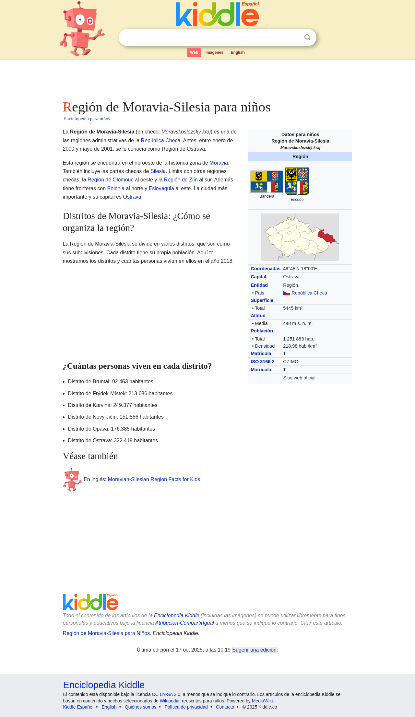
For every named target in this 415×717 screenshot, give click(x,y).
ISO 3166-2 (263, 361)
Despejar (294, 37)
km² (298, 308)
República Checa (309, 292)
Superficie (262, 300)
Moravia (218, 163)
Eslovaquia (161, 188)
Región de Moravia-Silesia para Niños (106, 633)
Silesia (158, 171)
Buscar (307, 37)
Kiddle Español (78, 707)
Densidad (265, 346)
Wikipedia (170, 700)
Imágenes (214, 52)
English (238, 52)
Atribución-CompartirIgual (184, 623)
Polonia (115, 188)
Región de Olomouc (110, 179)
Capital (258, 276)
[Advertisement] (207, 78)
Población (262, 330)
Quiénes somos (140, 707)
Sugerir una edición (254, 650)
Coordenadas (265, 268)
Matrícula (261, 353)
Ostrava (291, 276)
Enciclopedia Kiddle (176, 615)
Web (194, 52)
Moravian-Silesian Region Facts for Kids (154, 479)
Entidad (259, 285)
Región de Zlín (181, 179)
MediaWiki (262, 700)
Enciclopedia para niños (87, 118)
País (259, 292)
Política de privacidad (186, 707)
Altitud (258, 315)
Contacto (225, 707)
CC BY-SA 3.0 (166, 694)
